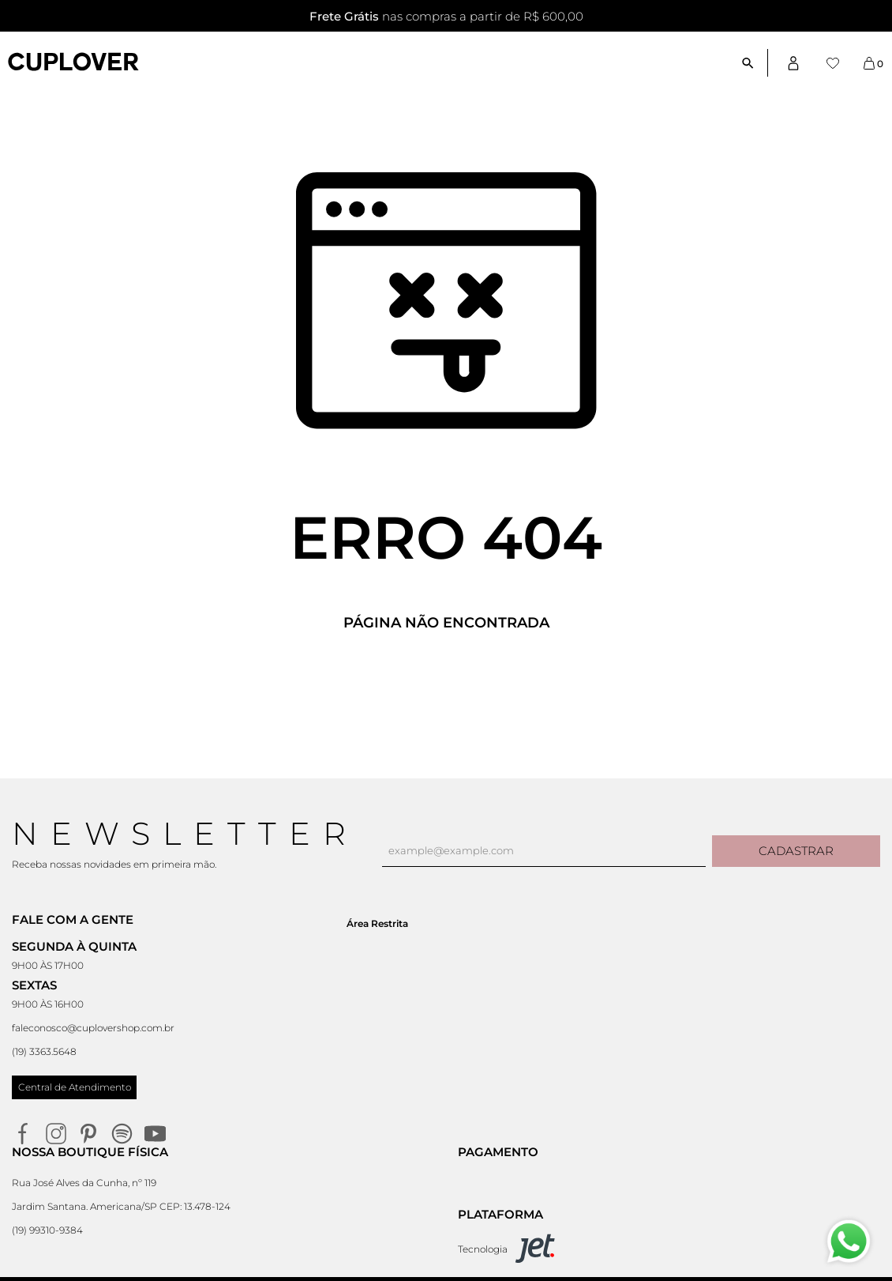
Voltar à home (446, 675)
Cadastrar (796, 850)
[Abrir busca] (754, 63)
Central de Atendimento (74, 1087)
